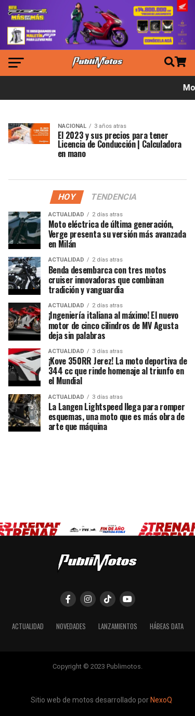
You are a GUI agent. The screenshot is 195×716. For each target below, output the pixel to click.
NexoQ (161, 700)
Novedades (71, 626)
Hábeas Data (167, 626)
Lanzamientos (117, 626)
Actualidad (28, 626)
